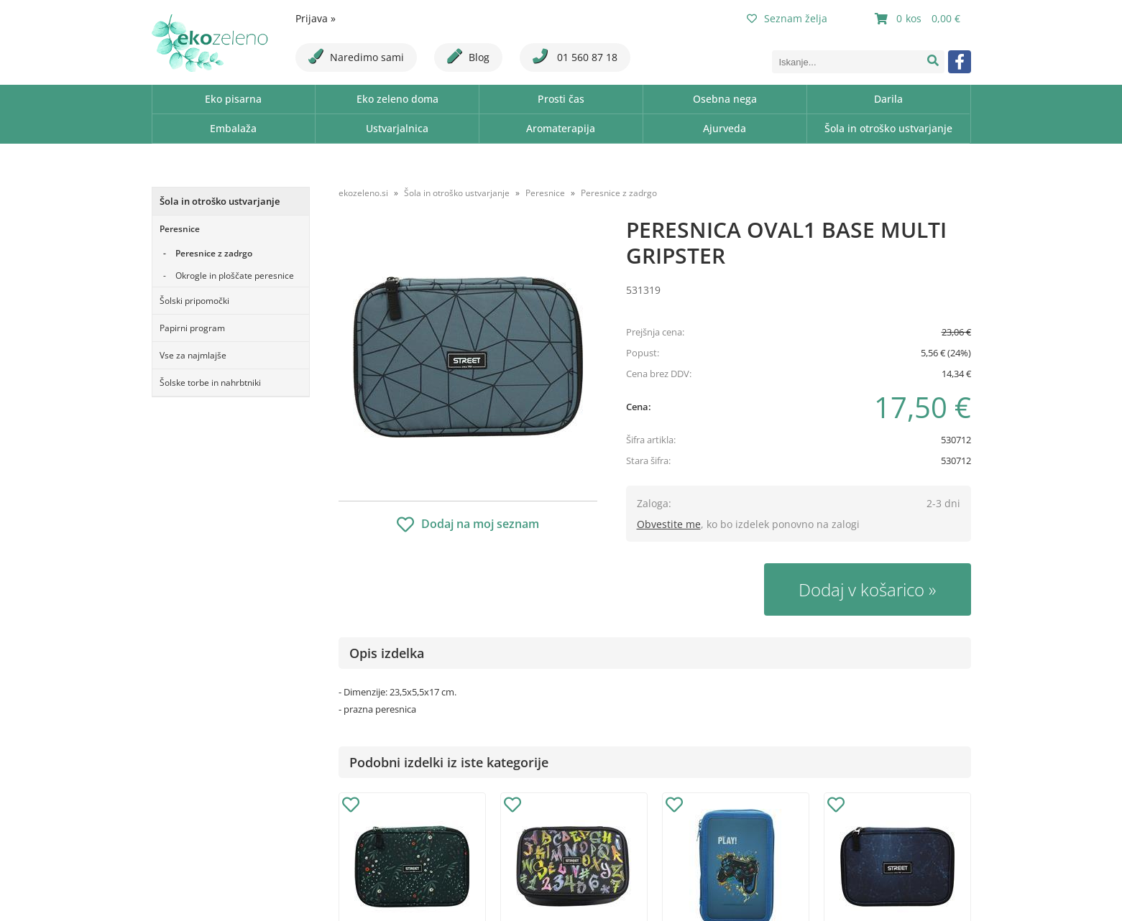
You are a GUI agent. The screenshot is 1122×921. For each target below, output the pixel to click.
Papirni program (192, 328)
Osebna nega (725, 99)
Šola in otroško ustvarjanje (888, 128)
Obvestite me (669, 524)
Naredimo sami (356, 56)
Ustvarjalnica (397, 128)
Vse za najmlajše (193, 355)
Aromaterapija (560, 128)
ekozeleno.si (363, 193)
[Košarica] (919, 18)
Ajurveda (724, 128)
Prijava (315, 18)
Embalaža (233, 128)
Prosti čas (561, 99)
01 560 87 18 (575, 56)
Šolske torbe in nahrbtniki (210, 382)
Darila (888, 99)
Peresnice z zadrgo (213, 253)
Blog (468, 56)
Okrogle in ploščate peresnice (234, 275)
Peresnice (180, 229)
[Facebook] (959, 61)
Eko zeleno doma (397, 99)
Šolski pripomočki (194, 301)
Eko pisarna (233, 99)
